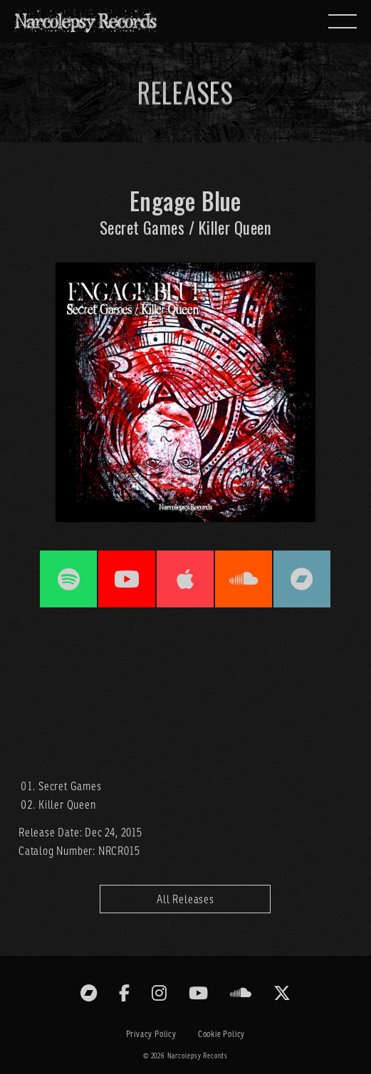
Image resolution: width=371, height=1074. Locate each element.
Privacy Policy (151, 1033)
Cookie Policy (221, 1033)
